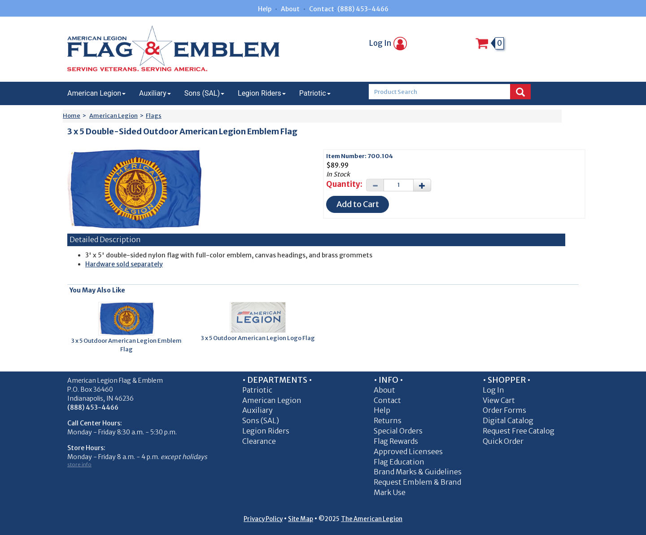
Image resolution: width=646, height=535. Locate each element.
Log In (388, 43)
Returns (388, 420)
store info (79, 464)
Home (71, 115)
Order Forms (504, 410)
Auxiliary (155, 93)
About (290, 9)
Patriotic (315, 93)
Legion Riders (262, 93)
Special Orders (398, 430)
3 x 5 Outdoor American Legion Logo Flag (258, 338)
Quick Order (503, 441)
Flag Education (399, 461)
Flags (154, 115)
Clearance (259, 441)
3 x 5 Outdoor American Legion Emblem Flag (126, 345)
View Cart (499, 400)
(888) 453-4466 (362, 9)
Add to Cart (357, 204)
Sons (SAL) (204, 93)
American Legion (96, 93)
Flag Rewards (396, 441)
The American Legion (371, 519)
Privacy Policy (263, 519)
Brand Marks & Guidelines (418, 471)
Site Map (300, 519)
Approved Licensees (408, 451)
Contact (321, 9)
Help (264, 9)
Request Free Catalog (518, 430)
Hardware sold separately (124, 264)
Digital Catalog (508, 420)
